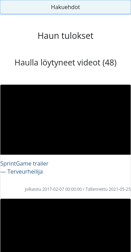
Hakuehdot (65, 7)
